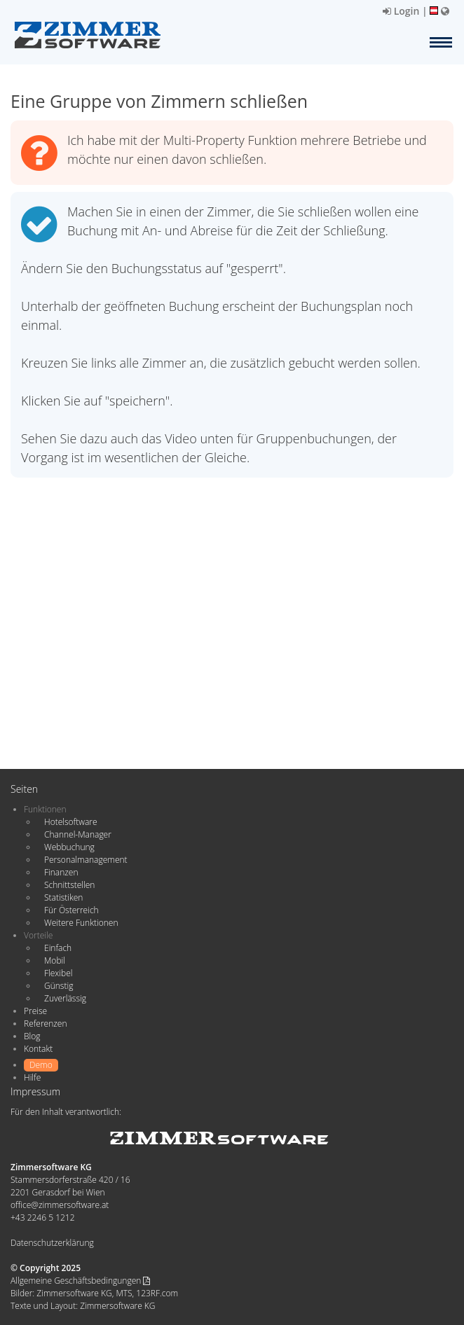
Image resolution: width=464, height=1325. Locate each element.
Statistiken (63, 897)
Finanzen (61, 872)
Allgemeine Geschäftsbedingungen (80, 1280)
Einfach (57, 948)
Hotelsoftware (70, 822)
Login (401, 11)
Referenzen (45, 1023)
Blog (32, 1036)
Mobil (54, 960)
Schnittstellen (69, 885)
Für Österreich (71, 910)
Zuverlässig (65, 998)
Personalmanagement (86, 860)
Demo (41, 1065)
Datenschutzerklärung (52, 1243)
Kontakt (38, 1049)
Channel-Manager (77, 834)
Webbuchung (69, 847)
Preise (35, 1011)
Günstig (58, 986)
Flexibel (58, 973)
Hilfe (32, 1077)
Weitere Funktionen (81, 923)
